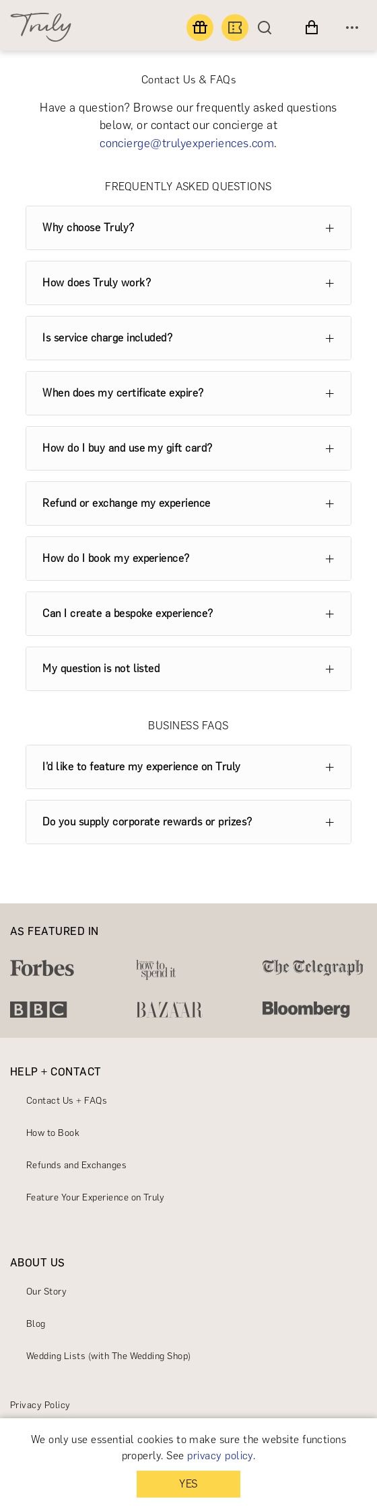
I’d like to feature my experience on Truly (141, 766)
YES (188, 1483)
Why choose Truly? (88, 227)
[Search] (267, 27)
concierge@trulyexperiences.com (187, 143)
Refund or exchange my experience (126, 503)
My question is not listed (101, 668)
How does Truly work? (96, 282)
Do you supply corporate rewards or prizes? (147, 821)
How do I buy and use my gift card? (127, 448)
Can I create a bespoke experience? (127, 613)
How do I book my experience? (115, 558)
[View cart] (312, 27)
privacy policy (220, 1455)
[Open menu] (352, 27)
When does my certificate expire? (122, 392)
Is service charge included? (107, 337)
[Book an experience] (234, 27)
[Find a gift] (199, 27)
